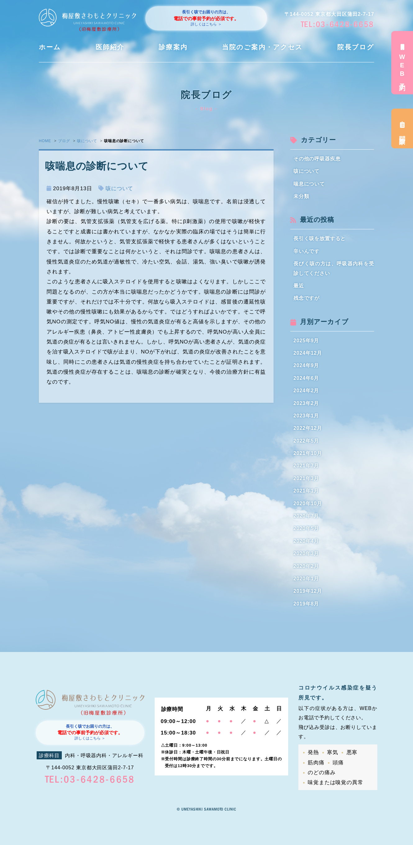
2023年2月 (306, 403)
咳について (87, 141)
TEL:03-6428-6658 (337, 24)
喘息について (309, 184)
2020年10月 (307, 503)
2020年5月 (306, 528)
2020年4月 (306, 541)
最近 (298, 285)
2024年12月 (307, 353)
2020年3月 (306, 553)
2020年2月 (306, 566)
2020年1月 (306, 578)
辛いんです (306, 251)
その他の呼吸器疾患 (317, 158)
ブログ (64, 141)
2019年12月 (307, 591)
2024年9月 (306, 365)
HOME (45, 141)
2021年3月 (306, 478)
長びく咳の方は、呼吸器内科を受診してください (333, 268)
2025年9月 (306, 340)
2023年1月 (306, 415)
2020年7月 (306, 516)
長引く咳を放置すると (319, 238)
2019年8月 (306, 603)
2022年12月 (307, 428)
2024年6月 (306, 378)
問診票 (402, 128)
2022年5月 (306, 440)
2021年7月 (306, 465)
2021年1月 (306, 490)
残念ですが (306, 298)
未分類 (301, 196)
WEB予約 (402, 63)
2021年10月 (307, 453)
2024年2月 (306, 390)
